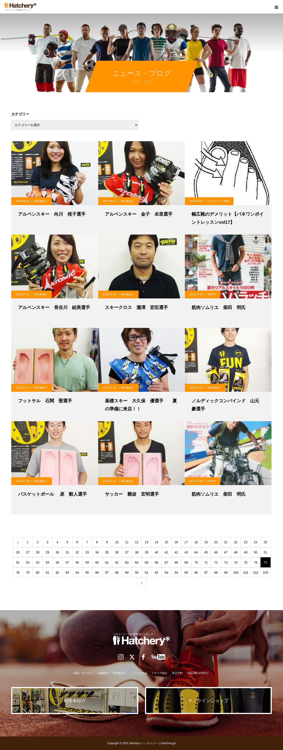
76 (255, 562)
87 (107, 572)
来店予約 (177, 673)
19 (206, 542)
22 (236, 542)
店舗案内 (102, 673)
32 (77, 552)
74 (236, 562)
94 (176, 572)
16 (176, 542)
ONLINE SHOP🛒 (198, 673)
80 (37, 572)
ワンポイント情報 (218, 201)
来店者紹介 (40, 201)
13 (146, 542)
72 (216, 562)
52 (18, 562)
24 (255, 542)
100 (235, 572)
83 (67, 572)
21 (226, 542)
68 (176, 562)
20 (216, 542)
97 (206, 572)
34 (97, 552)
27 (27, 552)
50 (255, 552)
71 (206, 562)
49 (245, 552)
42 (176, 552)
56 (57, 562)
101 (245, 572)
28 (37, 552)
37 (127, 552)
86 (97, 572)
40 (156, 552)
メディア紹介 (159, 673)
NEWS (211, 294)
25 (265, 542)
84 (77, 572)
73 (226, 562)
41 (166, 552)
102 (255, 572)
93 (166, 572)
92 (156, 572)
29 (47, 552)
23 (245, 542)
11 (127, 542)
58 (77, 562)
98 (216, 572)
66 (156, 562)
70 (196, 562)
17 (186, 542)
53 (27, 562)
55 (47, 562)
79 (27, 572)
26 (18, 552)
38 (136, 552)
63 (127, 562)
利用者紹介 (119, 673)
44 (196, 552)
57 (67, 562)
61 (107, 562)
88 (117, 572)
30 (57, 552)
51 (265, 552)
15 (166, 542)
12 (136, 542)
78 (18, 572)
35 (107, 552)
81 (47, 572)
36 (117, 552)
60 (97, 562)
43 (186, 552)
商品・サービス (83, 673)
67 (166, 562)
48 (236, 552)
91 (146, 572)
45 (206, 552)
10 (117, 542)
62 (117, 562)
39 (146, 552)
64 (136, 562)
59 (87, 562)
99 (226, 572)
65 (146, 562)
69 (186, 562)
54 (37, 562)
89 (127, 572)
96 (196, 572)
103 (265, 572)
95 (186, 572)
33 (87, 552)
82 (57, 572)
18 (196, 542)
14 (156, 542)
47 (226, 552)
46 (216, 552)
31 (67, 552)
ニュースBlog (139, 673)
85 (87, 572)
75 (245, 562)
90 (136, 572)
